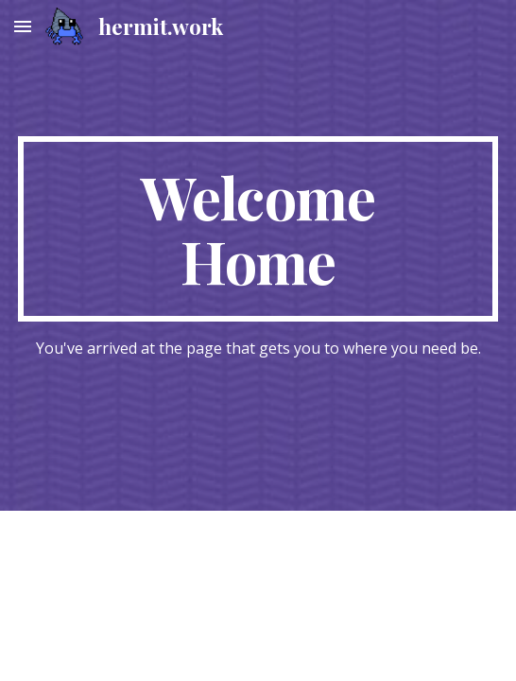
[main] (257, 229)
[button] (22, 26)
